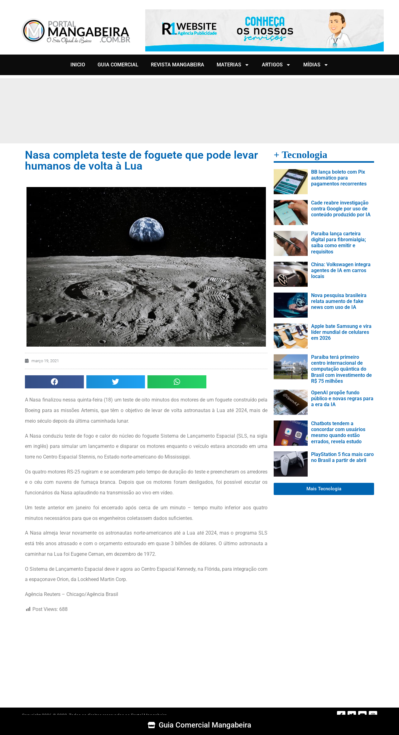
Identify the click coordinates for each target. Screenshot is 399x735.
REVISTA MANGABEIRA (177, 65)
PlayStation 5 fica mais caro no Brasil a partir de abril (342, 457)
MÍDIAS (316, 64)
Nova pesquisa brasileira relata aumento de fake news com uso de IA (339, 301)
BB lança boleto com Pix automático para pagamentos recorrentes (339, 178)
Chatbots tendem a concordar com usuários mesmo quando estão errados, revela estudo (338, 432)
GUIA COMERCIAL (118, 65)
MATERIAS (233, 64)
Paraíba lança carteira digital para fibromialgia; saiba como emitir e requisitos (338, 243)
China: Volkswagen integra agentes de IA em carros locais (341, 270)
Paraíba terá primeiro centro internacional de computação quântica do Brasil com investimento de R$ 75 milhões (341, 369)
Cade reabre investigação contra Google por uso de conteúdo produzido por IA (341, 209)
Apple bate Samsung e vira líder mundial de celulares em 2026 (341, 332)
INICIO (77, 65)
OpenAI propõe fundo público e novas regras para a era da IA (342, 398)
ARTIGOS (276, 64)
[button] (54, 382)
